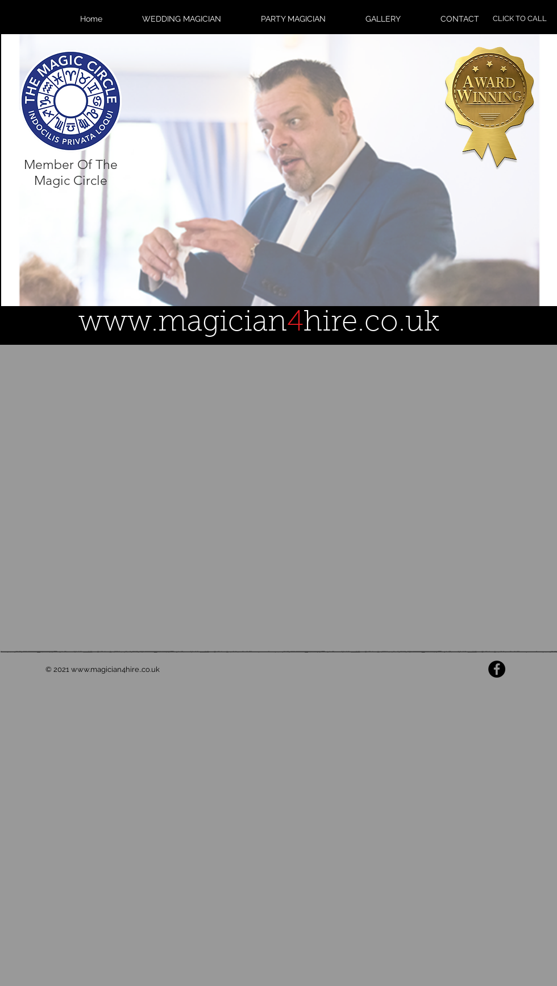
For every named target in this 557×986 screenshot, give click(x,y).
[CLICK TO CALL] (519, 19)
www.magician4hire (105, 669)
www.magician (182, 323)
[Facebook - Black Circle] (496, 669)
